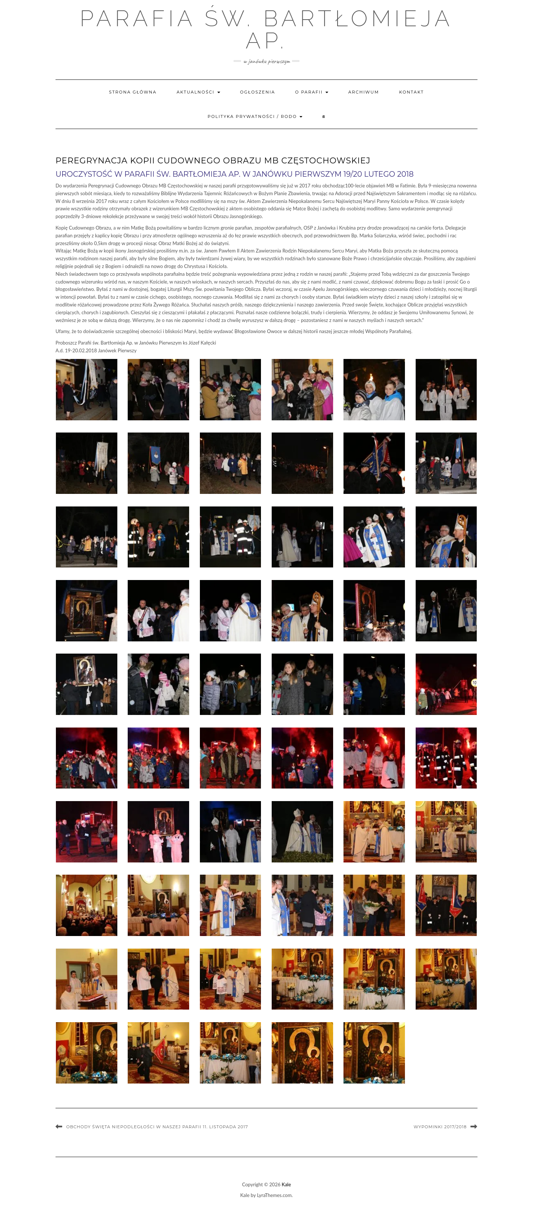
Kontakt (411, 92)
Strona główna (133, 92)
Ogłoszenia (257, 92)
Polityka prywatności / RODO (255, 116)
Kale (286, 1184)
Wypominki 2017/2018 (440, 1126)
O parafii (311, 92)
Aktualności (198, 92)
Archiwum (363, 92)
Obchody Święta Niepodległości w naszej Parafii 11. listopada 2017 (157, 1126)
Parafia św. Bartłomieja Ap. (266, 30)
